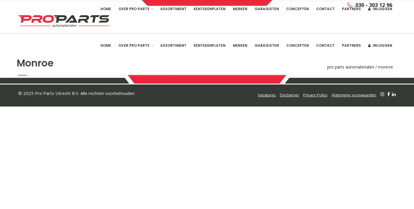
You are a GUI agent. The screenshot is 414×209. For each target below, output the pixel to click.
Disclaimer (289, 95)
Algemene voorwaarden (354, 95)
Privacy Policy (315, 95)
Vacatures (267, 95)
